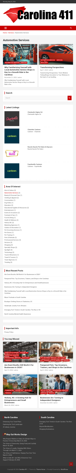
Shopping (7, 245)
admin (20, 77)
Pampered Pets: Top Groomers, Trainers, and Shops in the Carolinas (26, 278)
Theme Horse (40, 469)
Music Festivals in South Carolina (15, 297)
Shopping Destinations (46, 429)
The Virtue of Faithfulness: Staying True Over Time (19, 453)
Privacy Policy (8, 332)
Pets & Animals (9, 237)
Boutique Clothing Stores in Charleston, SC (18, 301)
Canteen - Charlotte (34, 132)
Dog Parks (7, 203)
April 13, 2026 (8, 370)
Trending (7, 262)
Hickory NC (8, 222)
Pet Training (8, 235)
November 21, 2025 (10, 77)
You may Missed (11, 339)
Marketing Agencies (10, 225)
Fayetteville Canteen (35, 164)
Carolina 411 (23, 469)
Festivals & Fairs (9, 215)
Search (70, 98)
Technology (8, 252)
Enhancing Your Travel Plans (12, 422)
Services (24, 62)
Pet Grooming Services (11, 230)
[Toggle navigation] (5, 28)
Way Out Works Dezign (16, 434)
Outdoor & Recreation (11, 227)
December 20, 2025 (46, 403)
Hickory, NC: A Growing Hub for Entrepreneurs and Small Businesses (26, 283)
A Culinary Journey (9, 427)
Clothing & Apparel (10, 198)
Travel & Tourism (9, 257)
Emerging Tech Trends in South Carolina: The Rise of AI (22, 310)
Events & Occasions (11, 213)
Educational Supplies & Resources (15, 208)
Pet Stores (7, 232)
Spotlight (44, 62)
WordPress (64, 469)
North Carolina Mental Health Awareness (17, 314)
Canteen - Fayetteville (35, 166)
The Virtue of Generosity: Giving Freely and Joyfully (19, 443)
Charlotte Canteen (34, 129)
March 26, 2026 (9, 405)
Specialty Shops (9, 247)
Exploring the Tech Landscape (12, 424)
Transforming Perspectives (52, 67)
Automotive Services (12, 62)
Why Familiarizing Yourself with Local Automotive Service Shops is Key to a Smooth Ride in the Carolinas (19, 71)
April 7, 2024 (44, 70)
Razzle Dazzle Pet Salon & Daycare (40, 147)
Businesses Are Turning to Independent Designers (20, 287)
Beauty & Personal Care (12, 195)
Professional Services (11, 240)
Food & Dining (8, 218)
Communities (8, 200)
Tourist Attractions (10, 255)
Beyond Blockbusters (46, 426)
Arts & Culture (9, 190)
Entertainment (9, 210)
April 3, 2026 (44, 370)
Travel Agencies (9, 260)
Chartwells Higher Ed (35, 112)
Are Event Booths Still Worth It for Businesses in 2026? (22, 274)
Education (7, 205)
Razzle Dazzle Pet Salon (35, 149)
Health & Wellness (10, 220)
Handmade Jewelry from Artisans (15, 306)
